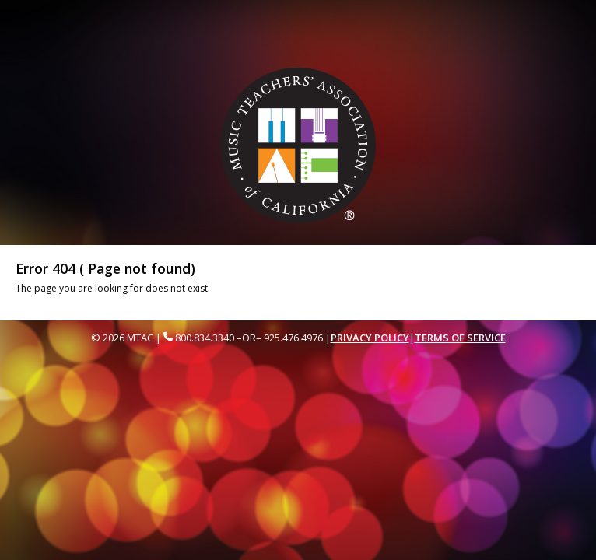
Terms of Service (460, 338)
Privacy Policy (370, 338)
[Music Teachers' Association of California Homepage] (298, 145)
